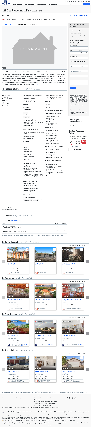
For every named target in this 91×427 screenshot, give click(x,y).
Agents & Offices (42, 4)
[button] (86, 4)
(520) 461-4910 (22, 345)
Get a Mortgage (53, 4)
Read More (37, 84)
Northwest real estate (53, 392)
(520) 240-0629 (80, 344)
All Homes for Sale (6, 398)
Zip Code (73, 56)
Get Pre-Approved (79, 149)
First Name (72, 64)
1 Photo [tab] (8, 24)
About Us (80, 1)
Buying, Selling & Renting (70, 1)
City (71, 50)
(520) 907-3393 (24, 344)
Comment (72, 78)
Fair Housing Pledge (46, 405)
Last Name (81, 64)
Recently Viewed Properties (73, 4)
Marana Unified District (16, 220)
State (80, 50)
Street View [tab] (33, 24)
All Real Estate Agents (17, 398)
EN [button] (89, 1)
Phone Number (73, 73)
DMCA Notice (37, 405)
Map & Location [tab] (21, 24)
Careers (85, 1)
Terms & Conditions (38, 403)
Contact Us (43, 398)
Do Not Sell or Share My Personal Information (45, 401)
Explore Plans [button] (72, 420)
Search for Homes (17, 4)
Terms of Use (82, 112)
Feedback (36, 398)
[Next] (87, 261)
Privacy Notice (72, 113)
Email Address (73, 69)
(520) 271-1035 (49, 344)
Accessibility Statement (50, 403)
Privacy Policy (37, 399)
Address (73, 45)
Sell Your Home (30, 4)
